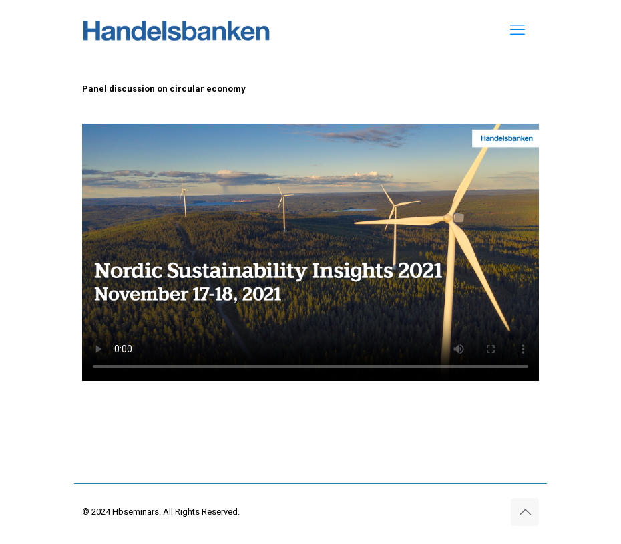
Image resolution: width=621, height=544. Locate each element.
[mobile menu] (517, 30)
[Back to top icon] (525, 512)
